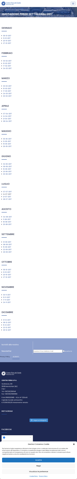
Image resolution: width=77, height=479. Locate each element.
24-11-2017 (7, 302)
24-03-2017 (7, 94)
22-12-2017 (7, 327)
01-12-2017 (7, 320)
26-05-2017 (7, 146)
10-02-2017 (7, 63)
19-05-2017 (7, 144)
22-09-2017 (7, 249)
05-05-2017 (7, 139)
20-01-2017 (7, 41)
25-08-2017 (7, 224)
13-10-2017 (7, 272)
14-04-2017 (7, 116)
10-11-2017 (6, 297)
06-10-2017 (7, 270)
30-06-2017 (7, 174)
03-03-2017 (7, 86)
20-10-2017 (7, 275)
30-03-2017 (7, 96)
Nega (38, 466)
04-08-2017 (7, 217)
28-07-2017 (7, 199)
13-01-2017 (7, 38)
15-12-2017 (6, 325)
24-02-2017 (7, 68)
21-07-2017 (7, 197)
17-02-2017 (7, 66)
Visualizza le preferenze (38, 471)
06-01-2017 (7, 36)
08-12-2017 (7, 322)
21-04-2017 (7, 119)
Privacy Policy (43, 476)
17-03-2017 (7, 91)
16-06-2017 (7, 169)
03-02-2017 (7, 61)
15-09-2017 (7, 247)
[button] (74, 444)
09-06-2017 (7, 166)
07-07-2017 (7, 192)
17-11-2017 (6, 300)
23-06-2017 (7, 171)
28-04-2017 (7, 121)
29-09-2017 (7, 252)
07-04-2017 (7, 114)
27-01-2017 (7, 43)
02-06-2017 (7, 164)
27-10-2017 (7, 277)
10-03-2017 (7, 88)
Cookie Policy (34, 476)
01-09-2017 (7, 242)
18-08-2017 (7, 222)
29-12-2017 (7, 330)
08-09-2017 (7, 244)
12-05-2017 (7, 141)
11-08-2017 (7, 219)
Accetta (38, 460)
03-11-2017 (7, 295)
